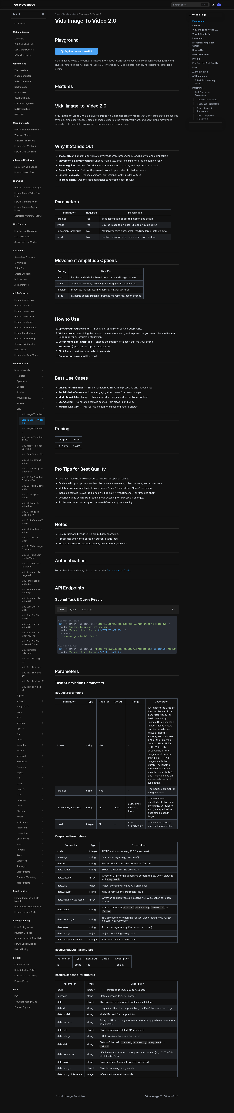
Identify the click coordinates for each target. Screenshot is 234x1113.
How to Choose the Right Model (26, 899)
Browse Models (29, 370)
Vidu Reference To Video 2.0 (31, 582)
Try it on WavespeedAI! (78, 51)
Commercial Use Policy (25, 975)
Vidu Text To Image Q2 (31, 660)
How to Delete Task (24, 311)
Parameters (198, 38)
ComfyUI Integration (24, 103)
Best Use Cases (200, 54)
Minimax (30, 701)
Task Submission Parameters (203, 93)
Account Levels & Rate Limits (28, 938)
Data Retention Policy (25, 970)
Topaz (30, 772)
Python (73, 609)
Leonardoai (30, 833)
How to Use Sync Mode (26, 355)
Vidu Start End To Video (30, 608)
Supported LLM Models (25, 242)
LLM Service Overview (25, 231)
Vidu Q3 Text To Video (30, 539)
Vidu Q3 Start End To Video (32, 530)
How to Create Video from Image (27, 194)
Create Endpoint (22, 273)
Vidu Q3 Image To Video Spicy (30, 513)
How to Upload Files (24, 172)
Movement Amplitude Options (203, 44)
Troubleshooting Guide (25, 1001)
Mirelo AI (30, 723)
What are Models (22, 135)
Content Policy (21, 964)
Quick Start (19, 268)
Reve (30, 805)
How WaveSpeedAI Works (27, 129)
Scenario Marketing (30, 877)
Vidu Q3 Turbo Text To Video (31, 565)
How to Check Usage (25, 333)
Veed (30, 844)
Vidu (30, 409)
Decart (30, 739)
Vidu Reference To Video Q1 (31, 591)
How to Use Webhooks (25, 146)
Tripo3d (30, 695)
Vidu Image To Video (32, 414)
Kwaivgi (30, 403)
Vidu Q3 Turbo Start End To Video (31, 556)
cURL (61, 609)
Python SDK (20, 92)
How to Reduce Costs (25, 912)
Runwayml (30, 866)
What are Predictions (24, 140)
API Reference (21, 284)
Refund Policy (21, 949)
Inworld (30, 750)
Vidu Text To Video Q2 (31, 688)
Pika (30, 794)
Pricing (196, 58)
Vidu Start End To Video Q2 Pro (30, 634)
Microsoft (30, 756)
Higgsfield (30, 827)
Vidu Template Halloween (29, 651)
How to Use (198, 50)
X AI (30, 717)
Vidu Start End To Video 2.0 (30, 617)
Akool (30, 855)
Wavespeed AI (30, 398)
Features (197, 25)
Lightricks (30, 800)
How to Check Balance (25, 327)
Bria (30, 734)
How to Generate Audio (26, 201)
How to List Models (23, 322)
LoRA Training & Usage (25, 167)
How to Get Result (23, 305)
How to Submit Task (24, 300)
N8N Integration (22, 109)
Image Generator (22, 76)
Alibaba (30, 392)
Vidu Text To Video (31, 667)
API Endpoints (199, 76)
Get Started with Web (24, 44)
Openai (30, 728)
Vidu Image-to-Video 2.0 (205, 29)
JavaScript (87, 609)
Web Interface (21, 70)
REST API (19, 114)
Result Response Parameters (205, 117)
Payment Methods (23, 932)
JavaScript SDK (22, 98)
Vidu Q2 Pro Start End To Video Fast (32, 479)
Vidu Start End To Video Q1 (30, 625)
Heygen (30, 849)
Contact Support (22, 1007)
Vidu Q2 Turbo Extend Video (33, 487)
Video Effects (30, 871)
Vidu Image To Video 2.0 (32, 421)
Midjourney (30, 822)
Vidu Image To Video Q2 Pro (32, 438)
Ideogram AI (30, 706)
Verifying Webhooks (24, 344)
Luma (30, 783)
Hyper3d (30, 789)
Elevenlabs (30, 761)
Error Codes (20, 349)
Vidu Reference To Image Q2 (31, 574)
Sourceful (30, 767)
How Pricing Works (23, 927)
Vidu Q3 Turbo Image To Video (32, 548)
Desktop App (20, 87)
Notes (195, 67)
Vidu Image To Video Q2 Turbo (32, 447)
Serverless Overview (24, 257)
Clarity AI (30, 811)
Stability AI (30, 860)
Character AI (30, 838)
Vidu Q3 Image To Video (30, 496)
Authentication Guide (118, 570)
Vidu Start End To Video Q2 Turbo (30, 643)
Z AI (30, 778)
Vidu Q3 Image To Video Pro (30, 504)
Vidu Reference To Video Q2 (31, 599)
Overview (19, 38)
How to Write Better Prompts (28, 906)
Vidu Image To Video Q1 (32, 430)
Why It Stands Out (201, 34)
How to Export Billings (25, 944)
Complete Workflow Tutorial (28, 216)
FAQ (16, 996)
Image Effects (30, 882)
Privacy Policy (21, 981)
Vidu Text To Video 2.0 (31, 674)
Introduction (20, 23)
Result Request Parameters (204, 110)
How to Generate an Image (27, 187)
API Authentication (23, 55)
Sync (30, 712)
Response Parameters (208, 104)
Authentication (200, 71)
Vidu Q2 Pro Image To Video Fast (32, 470)
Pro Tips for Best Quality (205, 63)
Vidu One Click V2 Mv (32, 454)
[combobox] (190, 4)
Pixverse (30, 375)
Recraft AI (30, 745)
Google (30, 386)
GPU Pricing (20, 262)
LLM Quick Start (22, 236)
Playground (198, 21)
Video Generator (22, 81)
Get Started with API (24, 49)
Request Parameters (207, 99)
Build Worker (20, 279)
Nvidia (30, 816)
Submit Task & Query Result (205, 82)
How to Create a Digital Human (25, 209)
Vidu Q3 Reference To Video (33, 522)
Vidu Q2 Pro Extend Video (31, 461)
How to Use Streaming (25, 151)
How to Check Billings (25, 338)
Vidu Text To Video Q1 (33, 681)
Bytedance (30, 381)
